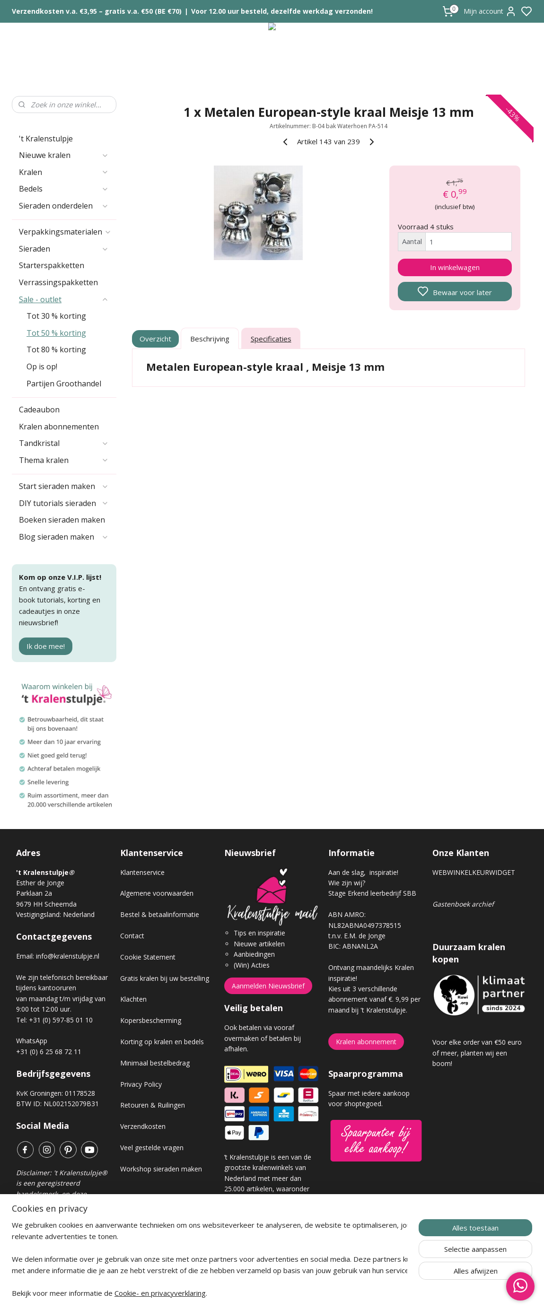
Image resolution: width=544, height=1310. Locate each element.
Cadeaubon (39, 409)
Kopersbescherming (150, 1020)
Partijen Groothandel (63, 383)
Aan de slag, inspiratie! (363, 872)
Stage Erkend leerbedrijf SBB (372, 893)
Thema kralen (64, 460)
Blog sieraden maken (64, 537)
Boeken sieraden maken (62, 520)
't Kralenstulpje (46, 138)
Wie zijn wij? (346, 882)
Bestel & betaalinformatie (159, 914)
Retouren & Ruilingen (152, 1104)
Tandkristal (64, 443)
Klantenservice (142, 872)
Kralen (64, 172)
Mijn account (490, 11)
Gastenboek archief (463, 904)
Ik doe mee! (45, 646)
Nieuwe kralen (64, 155)
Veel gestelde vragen (152, 1147)
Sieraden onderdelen (64, 206)
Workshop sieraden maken (161, 1168)
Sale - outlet (64, 299)
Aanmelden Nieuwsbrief (268, 985)
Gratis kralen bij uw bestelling (164, 978)
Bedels (64, 188)
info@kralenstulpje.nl (67, 956)
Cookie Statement (147, 956)
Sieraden (64, 249)
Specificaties (271, 338)
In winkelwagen (455, 267)
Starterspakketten (51, 265)
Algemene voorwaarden (156, 893)
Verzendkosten (143, 1126)
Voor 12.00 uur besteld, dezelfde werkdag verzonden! (282, 11)
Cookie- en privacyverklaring (160, 1296)
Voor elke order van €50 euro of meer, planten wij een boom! (477, 1053)
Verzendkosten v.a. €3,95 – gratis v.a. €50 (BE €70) (97, 11)
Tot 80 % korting (56, 349)
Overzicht (156, 338)
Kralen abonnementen (59, 426)
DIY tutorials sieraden (64, 503)
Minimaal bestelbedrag (155, 1062)
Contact (132, 935)
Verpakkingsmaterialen (65, 232)
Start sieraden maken (64, 486)
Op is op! (41, 366)
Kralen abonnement (366, 1041)
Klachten (133, 999)
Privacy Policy (141, 1084)
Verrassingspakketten (58, 282)
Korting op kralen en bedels (162, 1041)
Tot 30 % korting (56, 316)
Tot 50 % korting (56, 333)
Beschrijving (209, 338)
